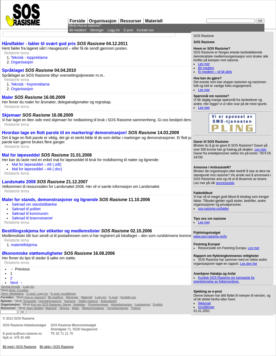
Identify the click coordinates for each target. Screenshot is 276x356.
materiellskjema (24, 245)
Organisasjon (102, 21)
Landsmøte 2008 (19, 181)
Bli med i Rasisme (19, 347)
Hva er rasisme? (89, 26)
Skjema (64, 308)
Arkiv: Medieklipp (12, 293)
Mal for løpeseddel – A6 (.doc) (37, 169)
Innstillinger (206, 307)
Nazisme (70, 301)
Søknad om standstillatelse (34, 204)
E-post (128, 30)
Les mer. (260, 149)
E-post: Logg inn (37, 293)
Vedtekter (79, 304)
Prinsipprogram (98, 304)
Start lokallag (35, 308)
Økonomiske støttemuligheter (32, 253)
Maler (7, 97)
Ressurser (130, 21)
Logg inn (114, 30)
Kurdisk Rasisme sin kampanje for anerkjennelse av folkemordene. (224, 279)
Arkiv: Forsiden (19, 290)
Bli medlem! (78, 30)
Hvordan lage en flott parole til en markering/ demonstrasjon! (64, 132)
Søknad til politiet (26, 209)
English (158, 304)
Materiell (154, 21)
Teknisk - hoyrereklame (30, 84)
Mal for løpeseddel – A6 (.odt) (36, 164)
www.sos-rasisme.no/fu (210, 236)
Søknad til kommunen (30, 213)
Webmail (204, 303)
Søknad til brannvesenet (32, 218)
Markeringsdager (93, 308)
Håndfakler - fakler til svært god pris (39, 43)
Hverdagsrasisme (50, 301)
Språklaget (13, 70)
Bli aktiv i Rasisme (57, 347)
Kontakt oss (145, 30)
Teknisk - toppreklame (29, 57)
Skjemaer (11, 115)
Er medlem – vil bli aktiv (215, 72)
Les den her (248, 264)
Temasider (30, 301)
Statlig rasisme (88, 301)
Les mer (204, 64)
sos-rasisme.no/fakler (213, 209)
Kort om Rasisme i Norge (51, 304)
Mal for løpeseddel (21, 155)
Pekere (136, 308)
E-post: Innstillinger (63, 293)
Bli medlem (206, 68)
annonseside (225, 183)
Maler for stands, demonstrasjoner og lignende (50, 199)
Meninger (97, 30)
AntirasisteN (108, 301)
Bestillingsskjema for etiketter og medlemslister (51, 231)
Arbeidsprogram (121, 304)
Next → (16, 282)
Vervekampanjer (118, 308)
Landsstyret (142, 304)
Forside (77, 21)
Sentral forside (10, 286)
